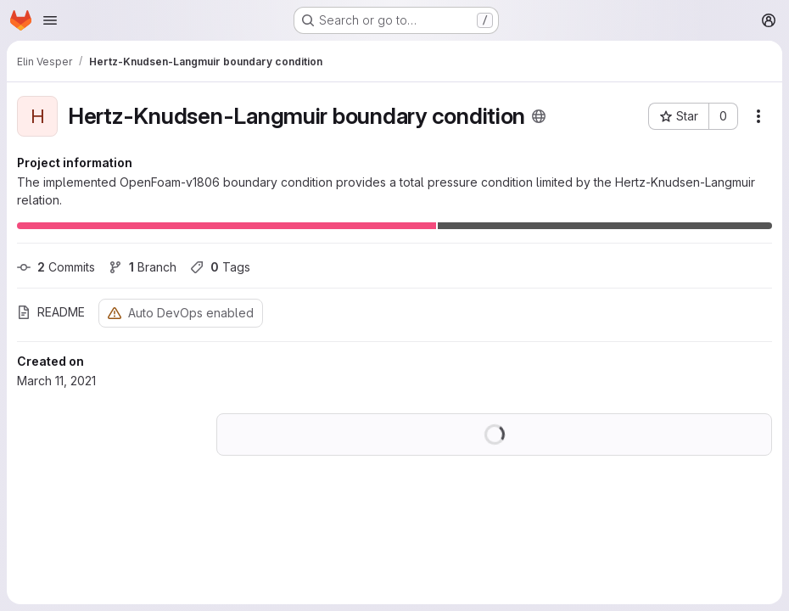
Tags (220, 267)
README (51, 312)
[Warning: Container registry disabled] (114, 313)
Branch (142, 267)
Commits (56, 267)
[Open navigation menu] (50, 20)
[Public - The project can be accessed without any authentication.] (539, 116)
